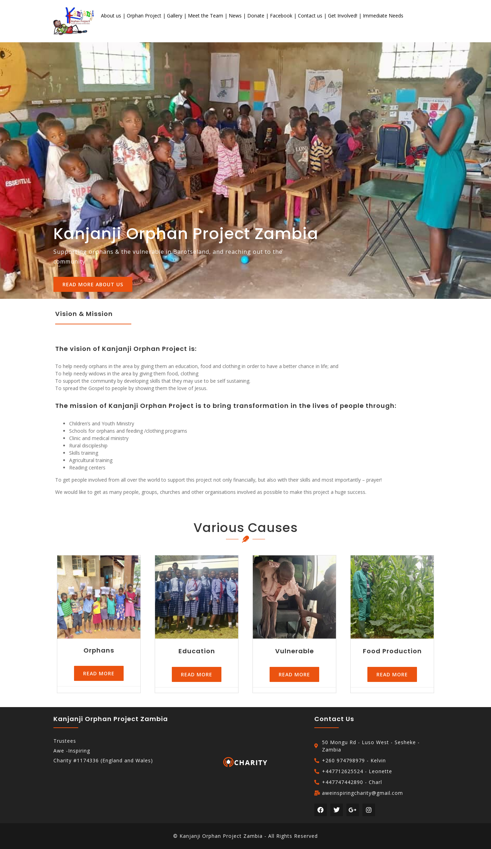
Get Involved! (342, 15)
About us (111, 15)
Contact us (310, 15)
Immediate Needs (383, 15)
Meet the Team (205, 15)
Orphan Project (144, 15)
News (235, 15)
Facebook (281, 15)
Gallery (174, 15)
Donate (255, 15)
